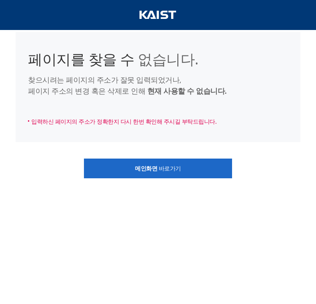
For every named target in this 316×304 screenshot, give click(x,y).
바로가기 (158, 168)
